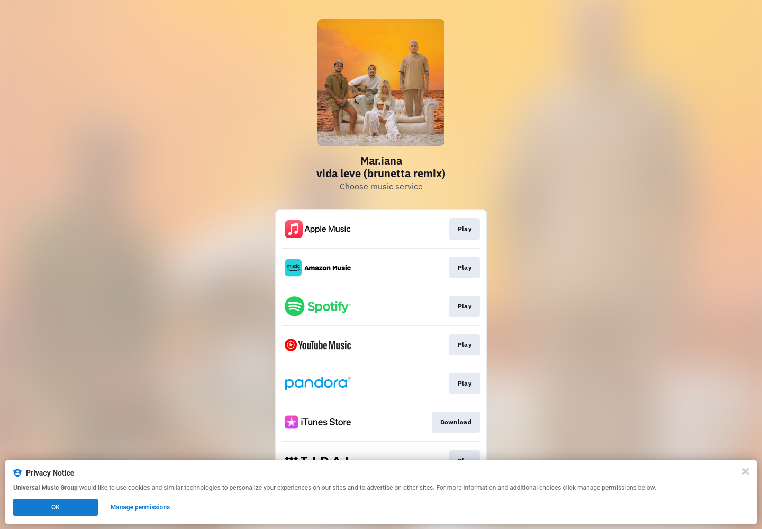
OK (55, 507)
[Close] (745, 471)
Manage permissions (140, 507)
